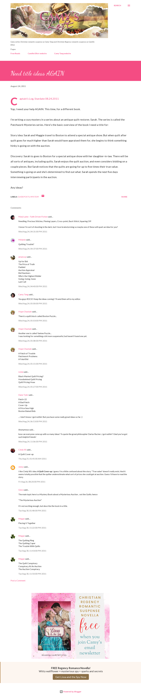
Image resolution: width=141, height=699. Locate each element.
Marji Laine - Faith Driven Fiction (33, 216)
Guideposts (24, 197)
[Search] (117, 5)
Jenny (20, 466)
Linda (20, 372)
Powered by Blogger (70, 691)
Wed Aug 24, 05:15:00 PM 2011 (32, 363)
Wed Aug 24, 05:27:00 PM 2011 (32, 386)
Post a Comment (18, 580)
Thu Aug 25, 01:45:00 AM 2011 (32, 458)
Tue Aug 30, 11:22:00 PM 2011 (32, 527)
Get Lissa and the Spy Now (70, 676)
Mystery (34, 197)
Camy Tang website (62, 53)
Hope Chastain (25, 311)
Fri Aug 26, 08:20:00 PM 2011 (31, 481)
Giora (20, 489)
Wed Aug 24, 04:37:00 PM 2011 (32, 248)
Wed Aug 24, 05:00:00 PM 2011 (32, 303)
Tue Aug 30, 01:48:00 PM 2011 (32, 510)
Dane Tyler (23, 395)
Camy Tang (23, 294)
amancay (22, 256)
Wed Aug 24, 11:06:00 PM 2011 (32, 441)
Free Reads (15, 53)
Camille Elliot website (37, 53)
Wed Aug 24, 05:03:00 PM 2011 (32, 320)
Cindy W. (22, 449)
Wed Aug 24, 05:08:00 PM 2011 (32, 340)
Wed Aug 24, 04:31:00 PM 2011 (32, 231)
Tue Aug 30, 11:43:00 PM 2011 (32, 550)
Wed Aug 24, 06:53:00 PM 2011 (32, 421)
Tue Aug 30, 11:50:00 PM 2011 (32, 573)
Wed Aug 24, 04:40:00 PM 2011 (32, 286)
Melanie (22, 239)
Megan (21, 518)
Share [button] (124, 197)
